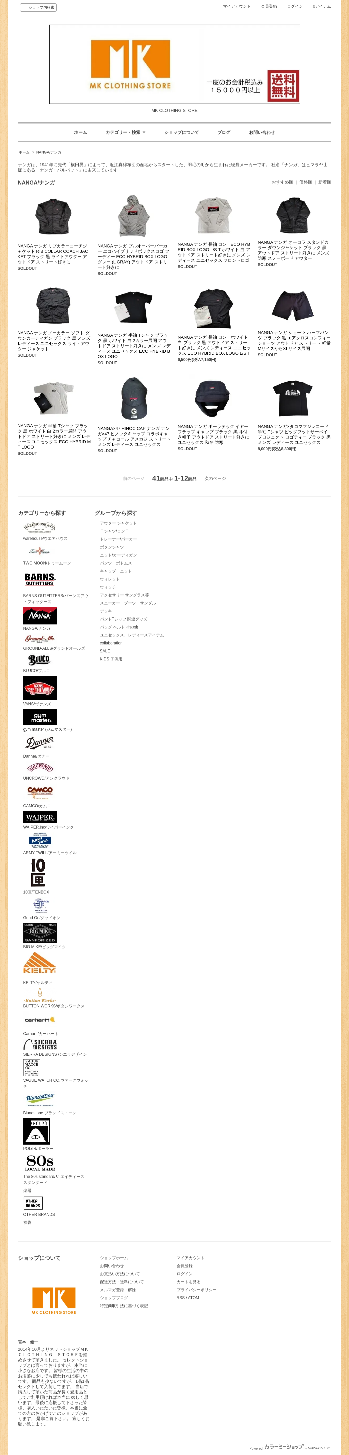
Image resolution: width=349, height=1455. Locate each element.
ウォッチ (108, 587)
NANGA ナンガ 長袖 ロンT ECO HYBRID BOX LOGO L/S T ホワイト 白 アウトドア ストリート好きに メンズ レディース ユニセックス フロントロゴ (214, 252)
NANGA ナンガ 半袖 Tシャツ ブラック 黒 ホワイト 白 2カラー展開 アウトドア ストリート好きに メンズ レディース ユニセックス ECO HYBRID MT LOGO (54, 436)
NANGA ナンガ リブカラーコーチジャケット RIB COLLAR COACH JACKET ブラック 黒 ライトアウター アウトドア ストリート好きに (53, 253)
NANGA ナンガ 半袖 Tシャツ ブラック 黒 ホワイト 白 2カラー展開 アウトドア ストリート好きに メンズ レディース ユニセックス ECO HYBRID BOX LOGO (134, 346)
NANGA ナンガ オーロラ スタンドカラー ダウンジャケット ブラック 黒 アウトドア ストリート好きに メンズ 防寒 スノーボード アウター (293, 250)
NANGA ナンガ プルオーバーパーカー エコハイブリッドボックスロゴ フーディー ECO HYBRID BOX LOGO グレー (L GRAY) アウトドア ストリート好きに (133, 256)
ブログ (223, 132)
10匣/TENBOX (38, 876)
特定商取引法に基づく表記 (124, 1305)
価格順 (305, 182)
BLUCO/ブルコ (40, 663)
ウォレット (110, 579)
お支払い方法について (120, 1274)
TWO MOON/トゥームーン (47, 554)
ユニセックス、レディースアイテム (132, 635)
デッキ (106, 611)
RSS (181, 1297)
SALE (105, 651)
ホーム (80, 132)
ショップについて (181, 132)
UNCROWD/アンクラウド (46, 771)
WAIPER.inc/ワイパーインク (48, 820)
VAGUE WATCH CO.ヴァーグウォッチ (56, 1074)
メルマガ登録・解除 (118, 1289)
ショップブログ (114, 1297)
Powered (290, 1448)
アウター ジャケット (118, 523)
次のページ (215, 478)
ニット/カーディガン (118, 555)
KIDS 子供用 (111, 659)
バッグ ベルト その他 (119, 627)
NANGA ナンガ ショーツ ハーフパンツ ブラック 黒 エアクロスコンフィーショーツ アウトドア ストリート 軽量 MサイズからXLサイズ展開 (294, 340)
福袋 (27, 1222)
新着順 (324, 182)
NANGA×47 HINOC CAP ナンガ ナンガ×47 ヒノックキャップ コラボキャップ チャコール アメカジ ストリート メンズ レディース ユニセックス (134, 436)
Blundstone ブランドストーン (49, 1103)
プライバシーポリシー (197, 1289)
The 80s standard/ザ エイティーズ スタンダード (56, 1169)
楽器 (27, 1190)
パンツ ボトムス (116, 563)
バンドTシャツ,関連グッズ (124, 619)
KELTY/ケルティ (39, 968)
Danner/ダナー (40, 746)
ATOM (193, 1297)
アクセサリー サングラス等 (124, 595)
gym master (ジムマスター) (47, 720)
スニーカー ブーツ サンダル (128, 603)
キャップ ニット (118, 571)
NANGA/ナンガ (48, 152)
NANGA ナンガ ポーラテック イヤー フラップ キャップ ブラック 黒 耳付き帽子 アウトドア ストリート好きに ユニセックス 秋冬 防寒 (213, 434)
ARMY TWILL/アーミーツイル (50, 844)
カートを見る (189, 1281)
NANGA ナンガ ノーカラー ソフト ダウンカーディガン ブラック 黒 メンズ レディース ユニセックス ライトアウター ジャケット (54, 340)
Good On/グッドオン (42, 908)
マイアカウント (237, 6)
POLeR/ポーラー (38, 1134)
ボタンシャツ (112, 547)
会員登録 (269, 6)
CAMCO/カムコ (40, 796)
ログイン (295, 6)
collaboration (111, 643)
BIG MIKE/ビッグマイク (44, 936)
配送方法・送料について (122, 1281)
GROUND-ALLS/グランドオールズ (54, 642)
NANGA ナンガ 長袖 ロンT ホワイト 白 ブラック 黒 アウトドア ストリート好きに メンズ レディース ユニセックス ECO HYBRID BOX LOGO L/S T (214, 345)
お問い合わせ (262, 132)
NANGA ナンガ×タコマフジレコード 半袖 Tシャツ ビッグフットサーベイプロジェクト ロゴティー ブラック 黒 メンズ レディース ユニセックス (294, 434)
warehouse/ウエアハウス (45, 530)
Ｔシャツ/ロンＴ (114, 531)
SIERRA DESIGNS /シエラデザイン (55, 1048)
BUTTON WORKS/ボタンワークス (54, 998)
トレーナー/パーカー (118, 539)
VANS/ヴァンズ (40, 691)
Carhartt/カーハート (41, 1023)
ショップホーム (114, 1258)
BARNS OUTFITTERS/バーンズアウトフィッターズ (55, 586)
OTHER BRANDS (39, 1206)
